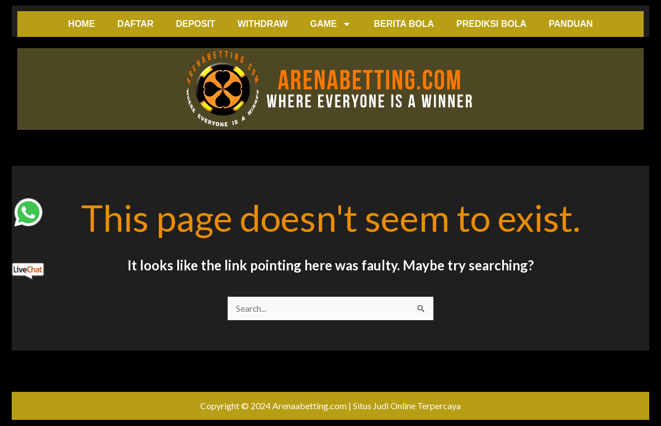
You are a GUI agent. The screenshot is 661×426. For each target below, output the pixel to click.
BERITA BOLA (404, 24)
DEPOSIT (195, 24)
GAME (330, 24)
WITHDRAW (263, 24)
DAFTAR (135, 24)
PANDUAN (571, 24)
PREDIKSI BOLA (491, 24)
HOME (81, 24)
